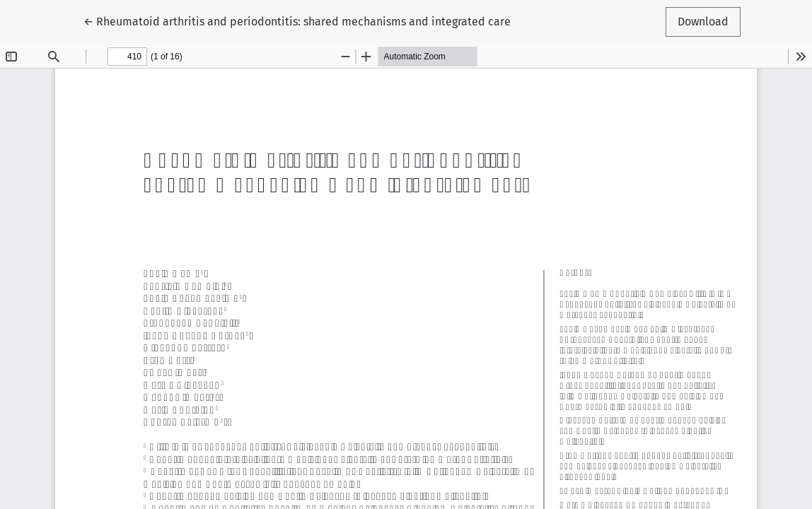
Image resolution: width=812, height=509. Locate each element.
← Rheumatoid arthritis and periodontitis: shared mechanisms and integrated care (297, 20)
